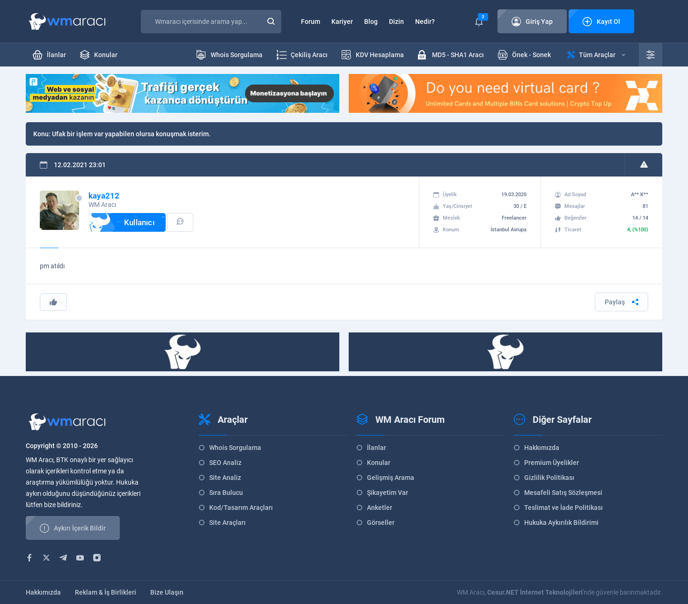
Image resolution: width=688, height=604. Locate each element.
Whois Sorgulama (235, 447)
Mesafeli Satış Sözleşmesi (563, 492)
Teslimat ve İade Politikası (563, 507)
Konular (378, 462)
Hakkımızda (541, 447)
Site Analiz (225, 477)
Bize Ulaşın (166, 592)
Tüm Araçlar (596, 54)
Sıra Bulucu (226, 492)
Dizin (396, 21)
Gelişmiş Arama (390, 477)
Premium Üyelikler (551, 462)
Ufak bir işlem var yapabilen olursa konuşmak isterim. (131, 134)
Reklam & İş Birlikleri (105, 592)
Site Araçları (227, 522)
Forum (310, 21)
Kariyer (342, 21)
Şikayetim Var (387, 492)
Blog (371, 21)
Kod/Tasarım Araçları (241, 507)
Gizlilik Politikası (549, 477)
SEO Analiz (225, 462)
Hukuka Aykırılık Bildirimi (561, 522)
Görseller (381, 522)
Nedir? (425, 21)
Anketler (379, 507)
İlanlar (376, 447)
